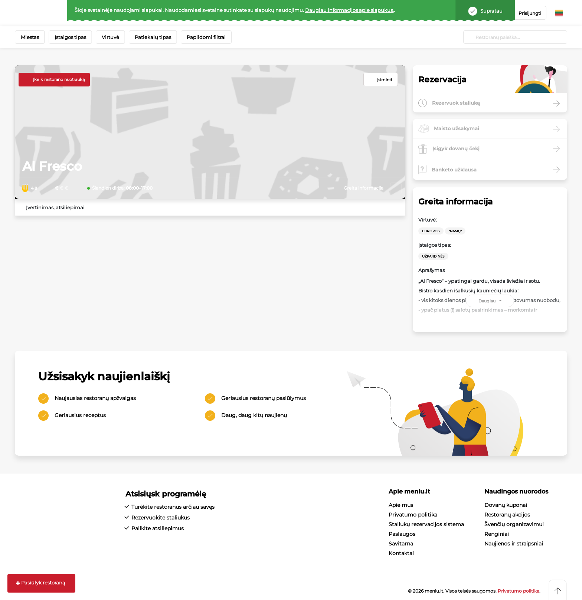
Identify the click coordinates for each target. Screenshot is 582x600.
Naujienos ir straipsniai (513, 543)
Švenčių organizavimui (514, 524)
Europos (431, 231)
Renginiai (496, 534)
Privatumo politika (413, 514)
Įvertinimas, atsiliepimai (55, 207)
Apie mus (401, 505)
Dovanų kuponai (505, 505)
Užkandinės (433, 256)
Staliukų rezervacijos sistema (426, 524)
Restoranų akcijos (507, 514)
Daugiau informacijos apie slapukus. (349, 10)
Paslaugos (402, 534)
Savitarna (401, 543)
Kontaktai (401, 553)
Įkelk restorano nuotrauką (59, 79)
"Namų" (455, 231)
